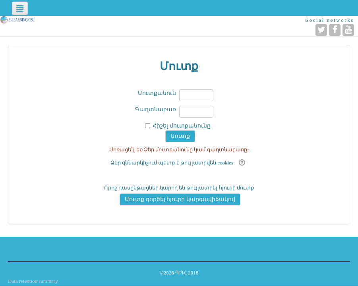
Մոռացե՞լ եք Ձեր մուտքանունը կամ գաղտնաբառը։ (178, 150)
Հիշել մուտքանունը (182, 126)
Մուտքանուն (157, 93)
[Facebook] (335, 30)
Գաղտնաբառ (155, 109)
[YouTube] (348, 30)
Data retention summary (33, 281)
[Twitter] (321, 30)
